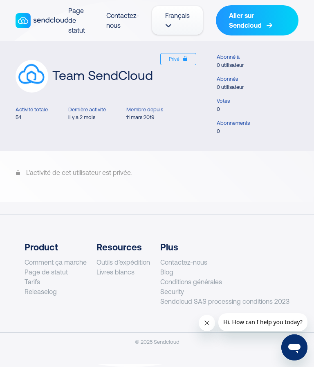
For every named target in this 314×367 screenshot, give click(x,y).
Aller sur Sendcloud (250, 20)
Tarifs (32, 281)
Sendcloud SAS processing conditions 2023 (224, 301)
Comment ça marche (56, 262)
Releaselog (41, 291)
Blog (166, 272)
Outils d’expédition (123, 262)
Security (172, 291)
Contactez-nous (183, 262)
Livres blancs (115, 272)
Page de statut (46, 272)
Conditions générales (191, 281)
